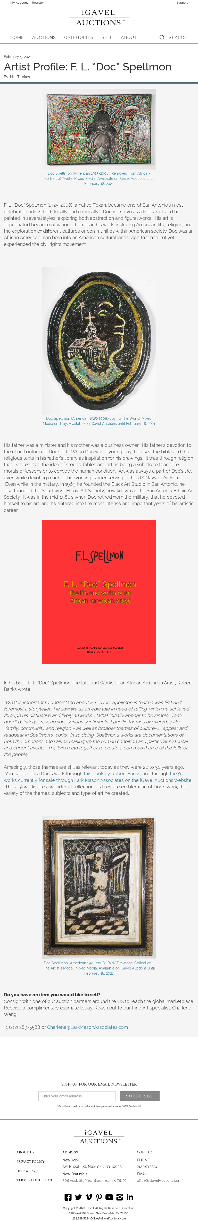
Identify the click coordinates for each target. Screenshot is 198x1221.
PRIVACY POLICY (30, 1162)
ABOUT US (25, 1152)
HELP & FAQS (27, 1171)
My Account (19, 2)
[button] (44, 37)
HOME (17, 37)
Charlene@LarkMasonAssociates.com (87, 1027)
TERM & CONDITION (34, 1180)
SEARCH (178, 37)
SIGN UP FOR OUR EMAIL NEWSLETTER (99, 1084)
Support (182, 2)
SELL (107, 37)
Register (38, 2)
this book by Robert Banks (112, 773)
